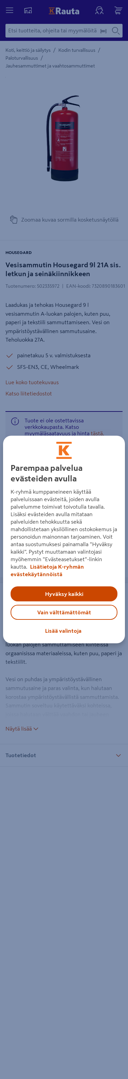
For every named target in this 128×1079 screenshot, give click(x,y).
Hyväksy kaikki (64, 594)
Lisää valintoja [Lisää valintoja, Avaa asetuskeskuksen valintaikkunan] (63, 630)
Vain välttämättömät (64, 612)
